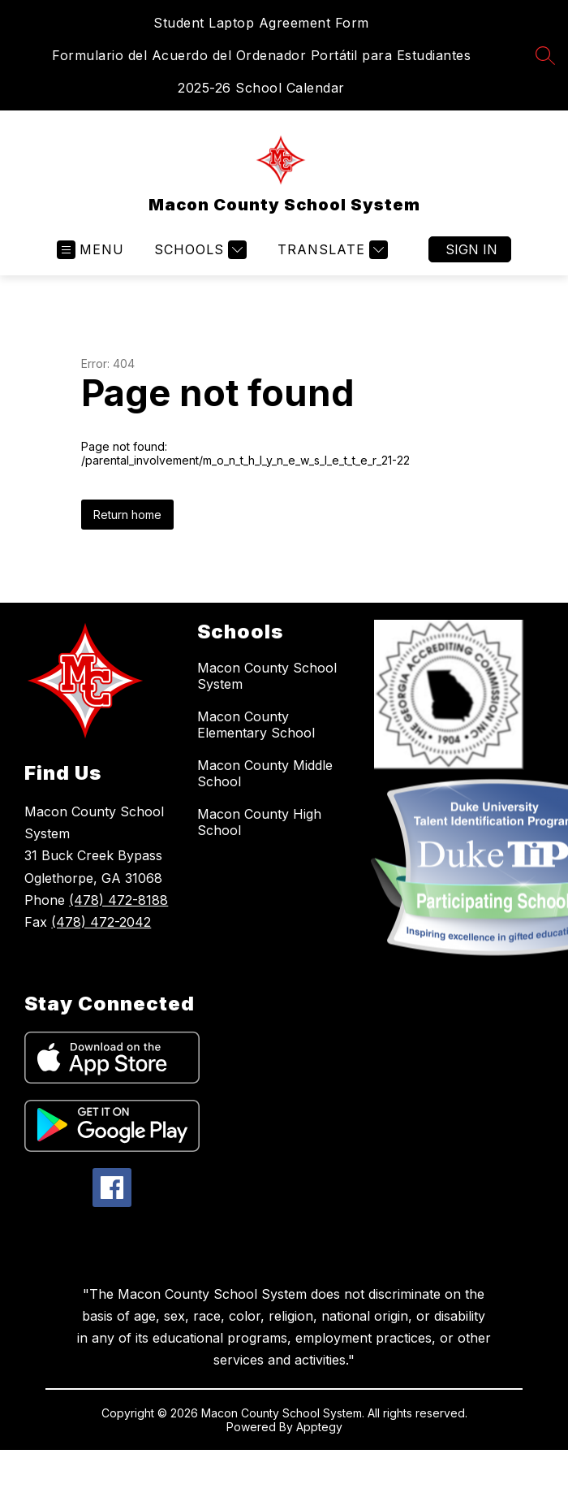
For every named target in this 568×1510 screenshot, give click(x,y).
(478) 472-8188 (118, 900)
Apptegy (319, 1427)
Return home (127, 514)
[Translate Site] (330, 250)
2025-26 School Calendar (261, 88)
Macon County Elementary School (256, 724)
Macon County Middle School (265, 773)
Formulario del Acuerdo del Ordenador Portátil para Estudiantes (261, 55)
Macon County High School (259, 822)
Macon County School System (267, 676)
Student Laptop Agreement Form (261, 23)
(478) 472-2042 (101, 922)
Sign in (471, 249)
